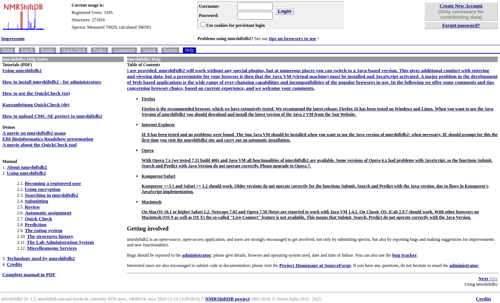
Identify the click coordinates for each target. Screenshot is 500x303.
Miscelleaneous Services (52, 248)
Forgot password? (461, 25)
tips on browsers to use (292, 38)
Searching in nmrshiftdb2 (51, 195)
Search (27, 50)
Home (7, 50)
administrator (196, 255)
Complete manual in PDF (28, 274)
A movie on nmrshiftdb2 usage (34, 133)
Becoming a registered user (53, 183)
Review (170, 50)
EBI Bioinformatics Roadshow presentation (47, 139)
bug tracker (404, 255)
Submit (149, 50)
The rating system (43, 230)
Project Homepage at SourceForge (315, 265)
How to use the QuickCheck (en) (36, 93)
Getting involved (148, 228)
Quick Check (73, 50)
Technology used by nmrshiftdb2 (41, 258)
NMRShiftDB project (227, 299)
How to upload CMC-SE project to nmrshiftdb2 (52, 116)
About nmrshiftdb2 (27, 167)
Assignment (124, 50)
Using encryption (42, 189)
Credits (14, 264)
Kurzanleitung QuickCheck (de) (35, 104)
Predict (99, 50)
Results (47, 50)
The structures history (50, 236)
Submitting (36, 201)
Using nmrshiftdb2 (21, 70)
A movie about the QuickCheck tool (39, 144)
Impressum (13, 38)
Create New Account (461, 5)
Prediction (35, 224)
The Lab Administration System (60, 242)
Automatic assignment (48, 212)
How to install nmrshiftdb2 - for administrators (51, 82)
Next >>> (488, 278)
